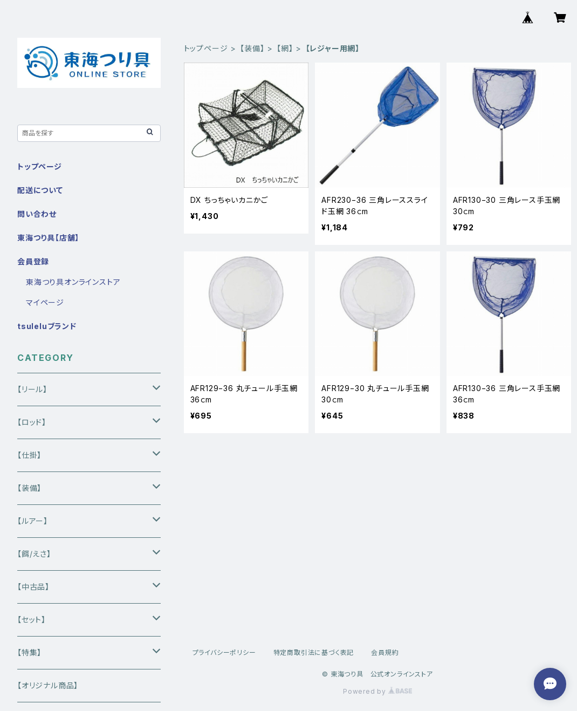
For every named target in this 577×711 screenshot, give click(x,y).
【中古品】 (33, 586)
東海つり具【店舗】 (48, 237)
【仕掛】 (29, 455)
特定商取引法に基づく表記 (313, 652)
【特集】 (29, 652)
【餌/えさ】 (34, 553)
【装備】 (252, 48)
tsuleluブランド (47, 326)
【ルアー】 (32, 520)
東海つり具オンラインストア (73, 281)
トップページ (206, 48)
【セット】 (31, 619)
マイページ (45, 302)
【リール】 (32, 389)
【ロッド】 (31, 422)
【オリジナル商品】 (47, 685)
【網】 (285, 48)
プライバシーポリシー (224, 652)
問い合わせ (37, 213)
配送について (40, 190)
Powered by (377, 691)
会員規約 (385, 652)
